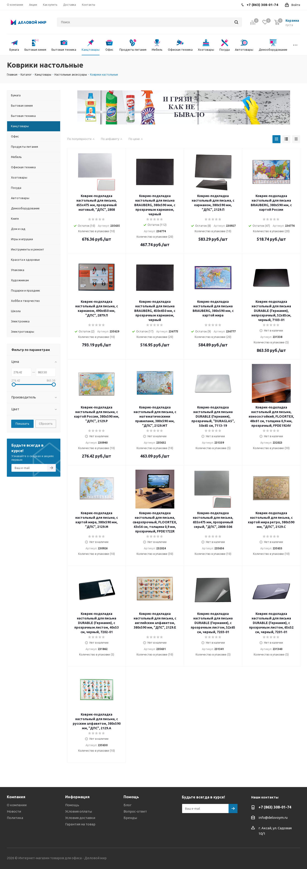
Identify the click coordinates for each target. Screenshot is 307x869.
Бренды (130, 818)
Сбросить (46, 423)
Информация (77, 797)
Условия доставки (80, 818)
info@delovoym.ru (273, 817)
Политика (15, 818)
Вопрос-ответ (135, 811)
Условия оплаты (78, 811)
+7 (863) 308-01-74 (275, 807)
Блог (128, 805)
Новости (14, 811)
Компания (16, 797)
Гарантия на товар (80, 824)
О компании (17, 805)
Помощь (72, 805)
